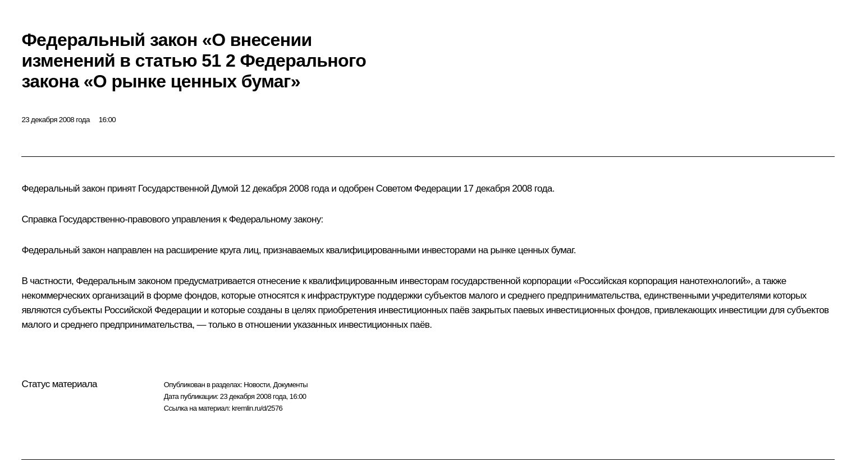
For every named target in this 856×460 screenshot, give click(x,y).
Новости (256, 384)
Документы (290, 384)
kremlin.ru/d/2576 (257, 408)
